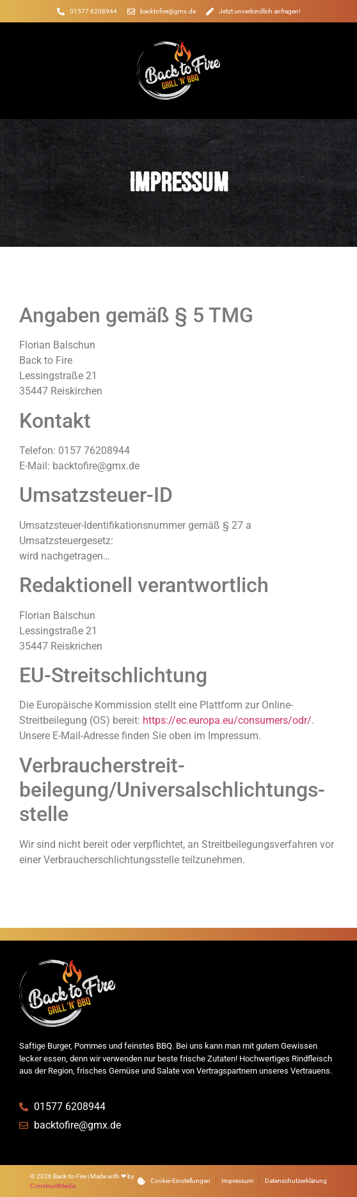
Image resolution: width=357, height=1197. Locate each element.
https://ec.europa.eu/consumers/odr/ (227, 720)
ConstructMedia (52, 1185)
